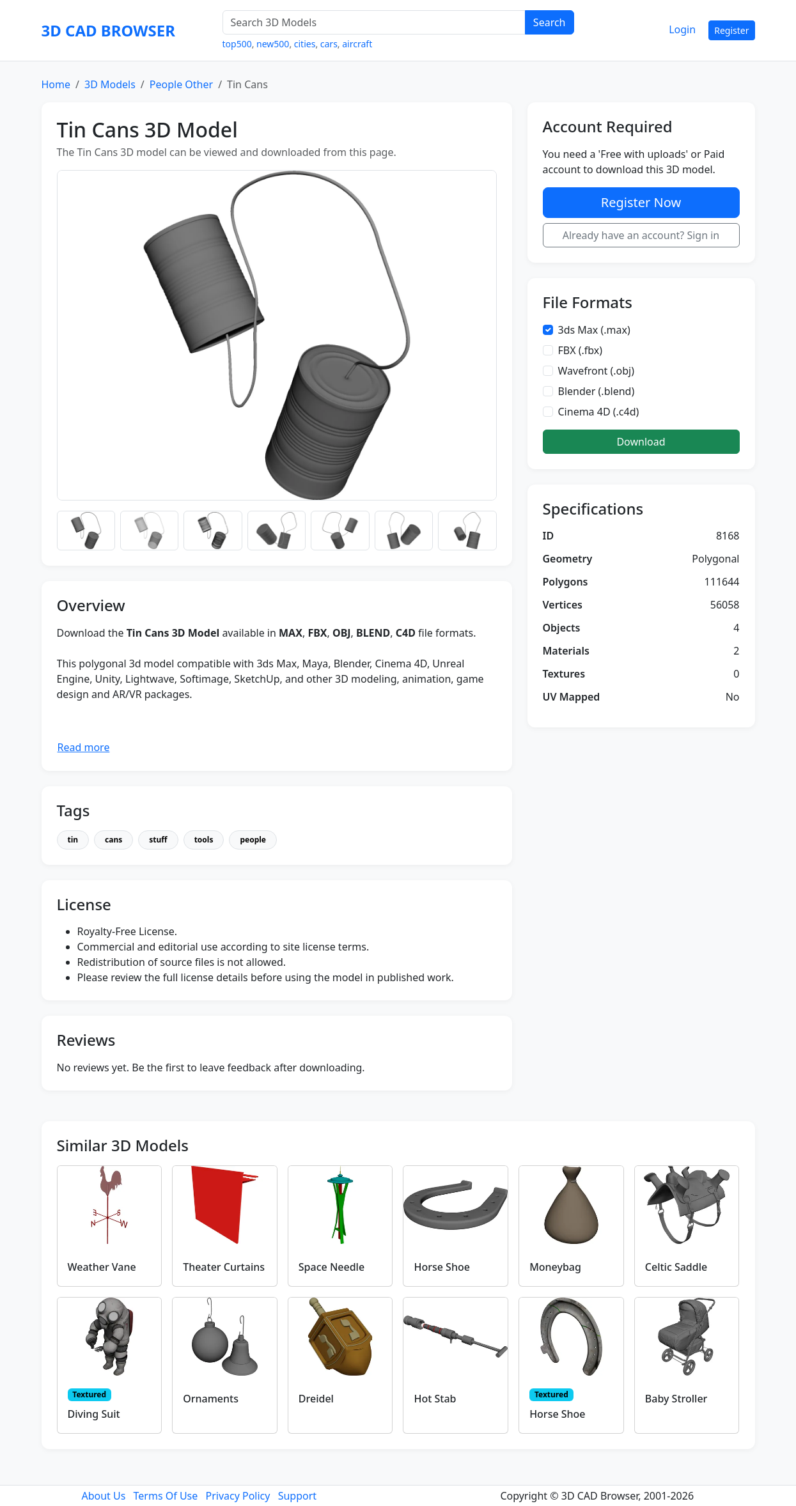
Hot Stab (435, 1399)
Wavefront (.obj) (596, 371)
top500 (237, 44)
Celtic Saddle (676, 1267)
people (253, 839)
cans (113, 839)
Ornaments (210, 1399)
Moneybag (555, 1267)
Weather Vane (102, 1267)
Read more (84, 747)
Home (56, 84)
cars (329, 44)
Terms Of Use (166, 1496)
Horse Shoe (441, 1267)
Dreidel (316, 1399)
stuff (158, 839)
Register (731, 30)
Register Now (641, 202)
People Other (181, 84)
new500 (272, 44)
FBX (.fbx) (580, 350)
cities (305, 44)
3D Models (110, 84)
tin (73, 839)
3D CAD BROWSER (108, 30)
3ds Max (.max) (594, 330)
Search (549, 22)
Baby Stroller (676, 1399)
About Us (103, 1496)
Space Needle (331, 1267)
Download (640, 442)
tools (204, 839)
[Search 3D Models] (374, 22)
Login (682, 29)
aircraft (357, 44)
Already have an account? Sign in (641, 235)
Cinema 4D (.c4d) (598, 412)
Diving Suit (94, 1414)
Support (297, 1496)
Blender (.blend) (596, 391)
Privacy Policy (237, 1496)
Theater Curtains (224, 1267)
